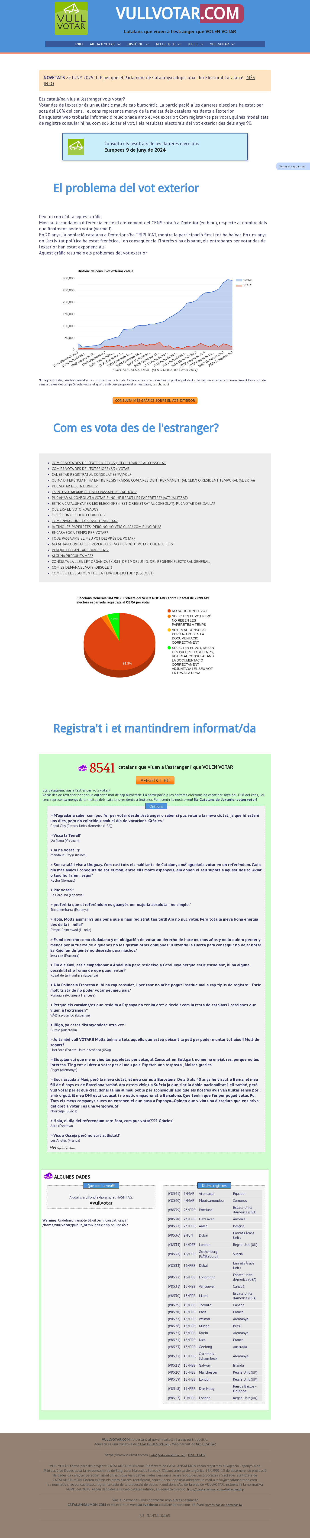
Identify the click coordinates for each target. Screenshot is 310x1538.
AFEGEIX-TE (168, 44)
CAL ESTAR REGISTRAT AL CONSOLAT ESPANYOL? (91, 474)
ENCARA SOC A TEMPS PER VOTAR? (80, 532)
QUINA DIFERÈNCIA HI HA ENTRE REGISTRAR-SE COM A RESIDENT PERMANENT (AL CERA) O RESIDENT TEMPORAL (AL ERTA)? (153, 480)
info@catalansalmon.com (168, 1455)
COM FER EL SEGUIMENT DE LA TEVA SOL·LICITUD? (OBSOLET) (103, 573)
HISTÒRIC (138, 44)
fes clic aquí (160, 384)
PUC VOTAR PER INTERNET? (75, 486)
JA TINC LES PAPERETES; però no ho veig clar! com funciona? (106, 526)
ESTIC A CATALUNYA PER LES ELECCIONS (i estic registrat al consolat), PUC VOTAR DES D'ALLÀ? (133, 503)
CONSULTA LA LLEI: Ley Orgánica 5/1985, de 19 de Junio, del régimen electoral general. (131, 561)
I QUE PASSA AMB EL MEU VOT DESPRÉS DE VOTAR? (93, 538)
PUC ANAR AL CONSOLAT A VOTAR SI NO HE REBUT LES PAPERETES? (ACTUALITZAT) (120, 497)
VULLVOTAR (180, 13)
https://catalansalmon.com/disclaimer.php (215, 1489)
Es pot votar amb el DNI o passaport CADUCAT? (94, 491)
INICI (79, 44)
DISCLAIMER (196, 1455)
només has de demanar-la (223, 1505)
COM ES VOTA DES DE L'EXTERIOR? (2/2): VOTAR (90, 468)
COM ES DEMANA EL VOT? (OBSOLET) (82, 567)
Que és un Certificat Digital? (78, 515)
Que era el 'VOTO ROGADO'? (75, 509)
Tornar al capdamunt (292, 166)
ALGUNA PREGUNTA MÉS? (72, 555)
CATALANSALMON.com (153, 1444)
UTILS (195, 44)
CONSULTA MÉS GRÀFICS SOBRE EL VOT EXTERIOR (155, 400)
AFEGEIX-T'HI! (155, 780)
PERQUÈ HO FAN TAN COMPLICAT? (80, 549)
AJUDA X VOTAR (105, 44)
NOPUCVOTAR (206, 1444)
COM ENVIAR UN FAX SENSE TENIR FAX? (85, 520)
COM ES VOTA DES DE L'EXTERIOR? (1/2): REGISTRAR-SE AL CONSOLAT (109, 462)
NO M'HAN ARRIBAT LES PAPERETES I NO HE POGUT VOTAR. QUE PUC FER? (113, 544)
